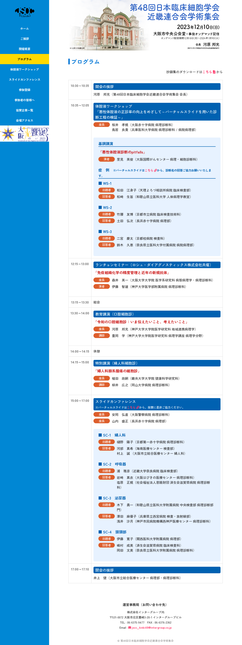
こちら (209, 71)
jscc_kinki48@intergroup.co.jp (152, 627)
